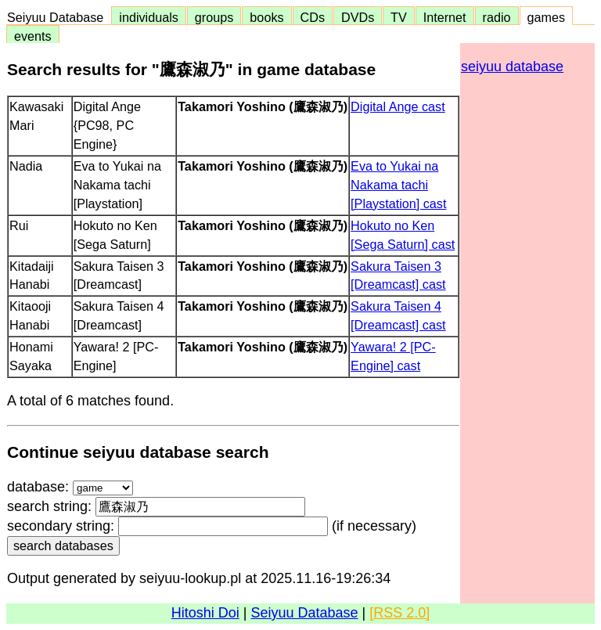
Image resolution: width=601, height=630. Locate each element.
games (546, 17)
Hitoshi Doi (205, 613)
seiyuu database (512, 66)
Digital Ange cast (398, 106)
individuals (148, 17)
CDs (312, 17)
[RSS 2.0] (399, 613)
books (266, 17)
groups (214, 17)
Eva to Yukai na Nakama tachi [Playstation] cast (398, 185)
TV (398, 17)
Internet (444, 17)
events (33, 36)
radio (497, 17)
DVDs (357, 17)
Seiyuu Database (58, 17)
